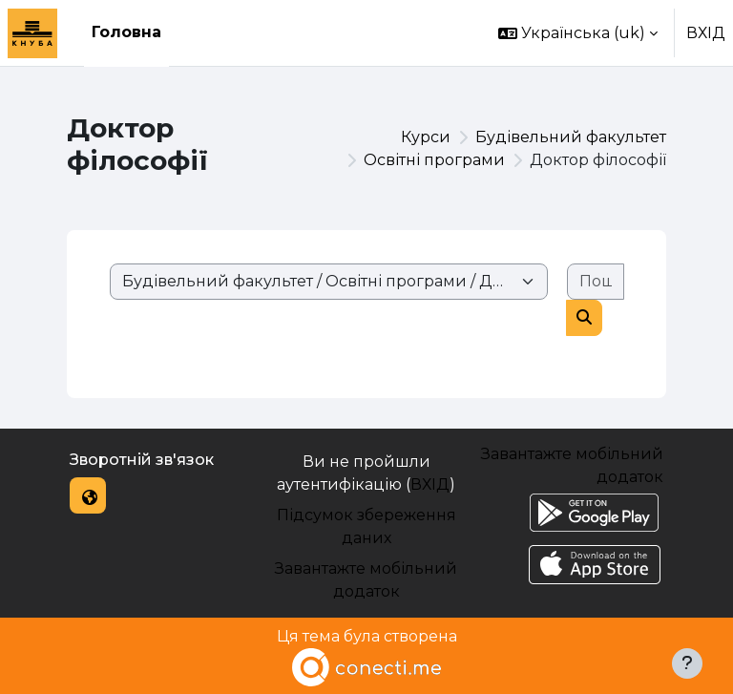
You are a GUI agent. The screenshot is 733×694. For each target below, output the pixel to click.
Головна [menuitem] (126, 32)
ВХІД (705, 33)
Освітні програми (434, 160)
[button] (578, 33)
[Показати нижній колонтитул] (687, 663)
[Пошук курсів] (595, 281)
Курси (425, 137)
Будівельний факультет (570, 137)
